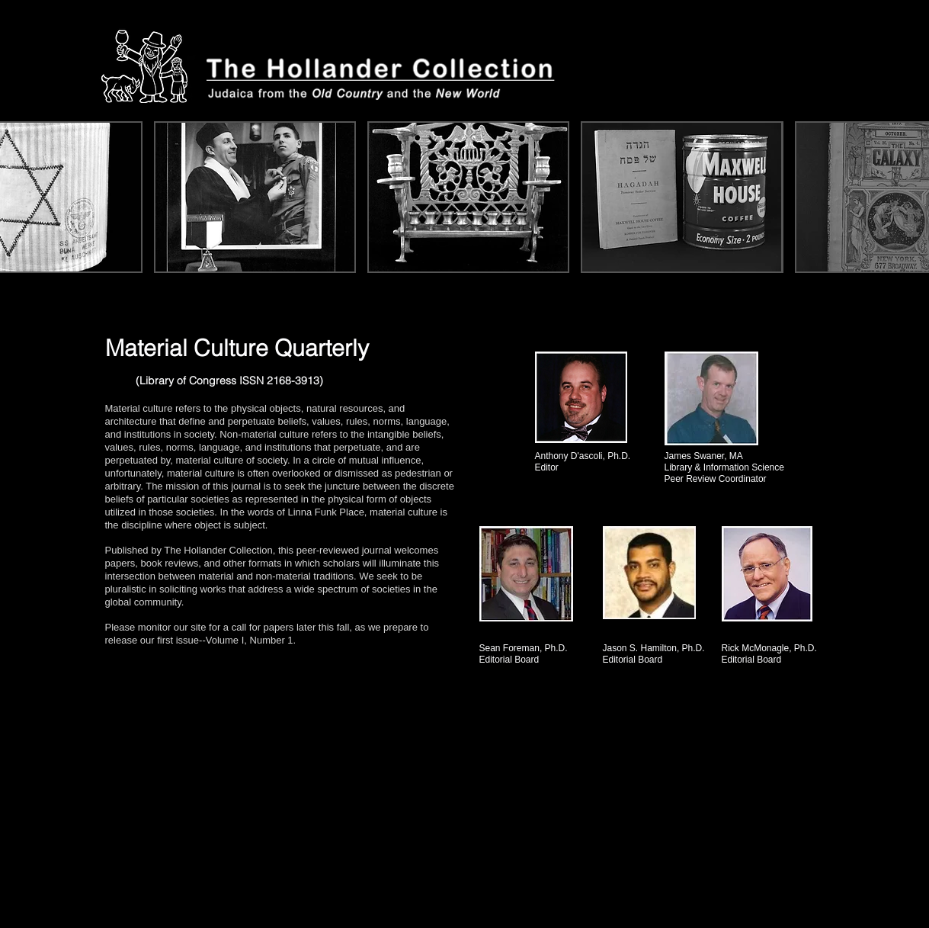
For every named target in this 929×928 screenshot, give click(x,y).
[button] (255, 197)
